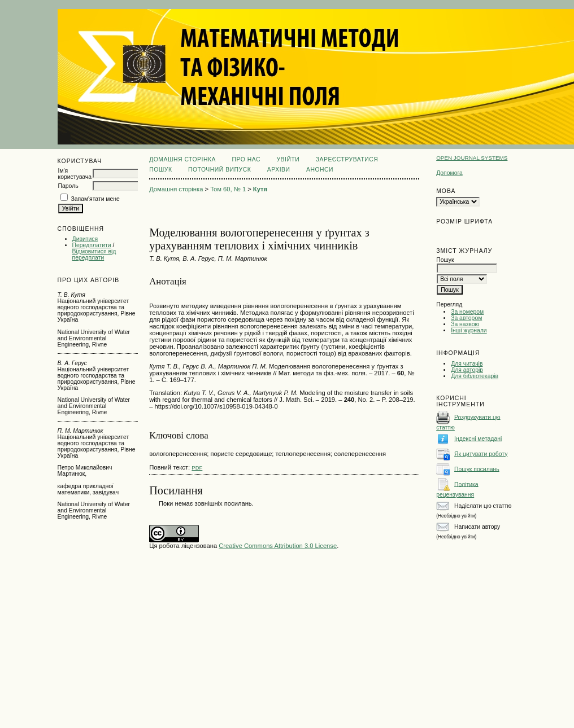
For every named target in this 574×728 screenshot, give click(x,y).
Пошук (160, 169)
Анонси (319, 169)
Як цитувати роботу (480, 453)
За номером (467, 312)
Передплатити (91, 245)
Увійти (287, 159)
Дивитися (85, 239)
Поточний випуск (219, 169)
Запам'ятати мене (95, 199)
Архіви (278, 169)
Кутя (260, 189)
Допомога (449, 173)
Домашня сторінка (182, 159)
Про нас (246, 159)
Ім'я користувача (75, 174)
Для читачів (466, 364)
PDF (197, 467)
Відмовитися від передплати (94, 254)
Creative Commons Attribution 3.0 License (278, 545)
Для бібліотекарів (474, 376)
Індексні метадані (478, 438)
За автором (466, 318)
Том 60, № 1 (228, 189)
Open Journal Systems (471, 158)
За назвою (465, 324)
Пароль (68, 186)
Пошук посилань (476, 469)
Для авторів (467, 370)
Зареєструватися (347, 159)
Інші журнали (468, 330)
